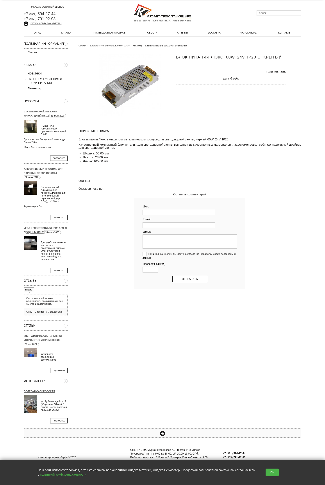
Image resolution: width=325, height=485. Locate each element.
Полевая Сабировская (39, 391)
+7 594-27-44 (39, 14)
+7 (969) (234, 457)
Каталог (66, 32)
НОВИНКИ (35, 73)
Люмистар (137, 46)
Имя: (146, 206)
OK (272, 472)
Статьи (30, 52)
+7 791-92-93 (39, 19)
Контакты (284, 32)
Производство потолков (109, 32)
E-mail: (147, 219)
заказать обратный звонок (44, 7)
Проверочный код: (154, 264)
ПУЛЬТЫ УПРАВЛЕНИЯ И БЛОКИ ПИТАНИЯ (45, 81)
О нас (37, 32)
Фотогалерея (249, 32)
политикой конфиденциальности (63, 474)
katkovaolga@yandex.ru (42, 23)
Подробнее (59, 158)
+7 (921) (234, 453)
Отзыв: (147, 232)
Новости (151, 32)
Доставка (214, 32)
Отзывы (182, 32)
